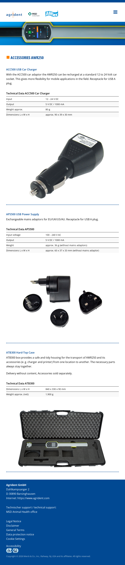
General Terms (15, 530)
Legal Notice (13, 521)
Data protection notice (20, 534)
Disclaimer (12, 525)
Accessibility (13, 546)
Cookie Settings (15, 538)
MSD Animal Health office (21, 512)
